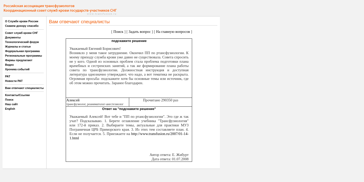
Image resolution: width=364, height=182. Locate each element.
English (10, 108)
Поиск (9, 99)
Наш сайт (11, 104)
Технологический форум (22, 41)
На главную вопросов (173, 32)
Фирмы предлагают (18, 60)
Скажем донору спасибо (21, 25)
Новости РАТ (14, 80)
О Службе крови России (21, 21)
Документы (13, 37)
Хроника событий (17, 69)
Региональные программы (23, 55)
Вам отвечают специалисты (24, 87)
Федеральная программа (22, 51)
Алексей (72, 100)
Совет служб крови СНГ (21, 32)
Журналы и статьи (18, 46)
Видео (9, 64)
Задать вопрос (140, 32)
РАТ (7, 76)
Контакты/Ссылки (17, 95)
